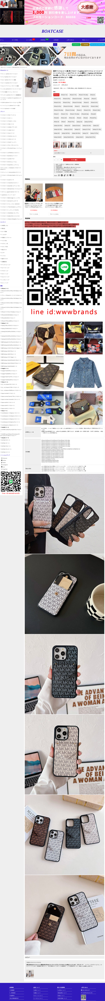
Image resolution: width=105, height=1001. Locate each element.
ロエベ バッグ (5, 273)
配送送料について (62, 993)
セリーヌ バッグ (5, 267)
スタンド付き (5, 246)
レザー (3, 252)
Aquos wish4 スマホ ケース (8, 402)
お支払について (62, 990)
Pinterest (4, 458)
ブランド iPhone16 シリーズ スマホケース (12, 295)
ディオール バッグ (6, 264)
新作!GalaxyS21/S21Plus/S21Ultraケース (11, 342)
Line (3, 467)
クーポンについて (38, 998)
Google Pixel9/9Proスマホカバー (9, 370)
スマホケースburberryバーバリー (10, 155)
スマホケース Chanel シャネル (9, 121)
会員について (37, 990)
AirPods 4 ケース (6, 452)
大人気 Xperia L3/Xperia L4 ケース (10, 425)
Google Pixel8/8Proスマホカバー (9, 373)
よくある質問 (101, 40)
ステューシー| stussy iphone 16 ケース (11, 172)
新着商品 (43, 40)
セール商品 (29, 40)
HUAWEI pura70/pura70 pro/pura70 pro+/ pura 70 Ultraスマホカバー (10, 434)
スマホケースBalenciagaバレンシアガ (11, 198)
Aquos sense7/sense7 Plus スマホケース (11, 396)
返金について (61, 995)
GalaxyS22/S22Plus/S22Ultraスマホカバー (12, 339)
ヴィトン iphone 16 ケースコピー (10, 74)
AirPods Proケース (6, 446)
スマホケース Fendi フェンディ (9, 142)
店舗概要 (12, 990)
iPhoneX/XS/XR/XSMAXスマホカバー (10, 315)
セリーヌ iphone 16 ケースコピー (10, 83)
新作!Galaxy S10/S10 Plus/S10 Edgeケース (12, 348)
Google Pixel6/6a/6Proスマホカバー (10, 379)
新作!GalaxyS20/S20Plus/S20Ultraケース (11, 345)
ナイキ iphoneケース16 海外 (8, 108)
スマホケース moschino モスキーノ (10, 182)
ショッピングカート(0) (98, 44)
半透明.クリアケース (6, 237)
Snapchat (4, 469)
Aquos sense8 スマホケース (8, 393)
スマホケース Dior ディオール (9, 115)
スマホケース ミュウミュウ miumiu (10, 210)
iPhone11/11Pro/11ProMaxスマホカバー (11, 312)
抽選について (37, 993)
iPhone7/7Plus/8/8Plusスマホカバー (10, 321)
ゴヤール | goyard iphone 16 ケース (10, 192)
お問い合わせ (70, 40)
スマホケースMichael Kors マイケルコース (17, 67)
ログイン (77, 44)
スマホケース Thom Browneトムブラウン (11, 207)
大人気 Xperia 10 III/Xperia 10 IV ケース (11, 416)
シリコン (4, 255)
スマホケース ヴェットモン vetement (11, 204)
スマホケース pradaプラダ (8, 158)
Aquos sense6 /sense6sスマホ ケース (11, 399)
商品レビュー (85, 40)
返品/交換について (62, 998)
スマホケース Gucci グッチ (8, 133)
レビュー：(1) (56, 84)
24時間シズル (5, 225)
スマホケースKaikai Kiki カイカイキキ (11, 216)
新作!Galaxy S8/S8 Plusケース (9, 354)
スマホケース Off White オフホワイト (11, 152)
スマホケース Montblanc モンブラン (10, 213)
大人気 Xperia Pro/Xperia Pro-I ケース (11, 422)
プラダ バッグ (5, 270)
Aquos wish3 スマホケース (8, 405)
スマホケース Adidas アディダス (9, 127)
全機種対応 (4, 261)
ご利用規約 (12, 993)
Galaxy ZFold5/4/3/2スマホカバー (10, 328)
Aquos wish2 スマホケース (8, 408)
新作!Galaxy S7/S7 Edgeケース (9, 357)
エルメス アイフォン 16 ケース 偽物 (10, 86)
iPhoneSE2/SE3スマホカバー (8, 318)
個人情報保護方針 (14, 998)
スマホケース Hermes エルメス (9, 136)
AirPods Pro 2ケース (6, 449)
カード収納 (4, 231)
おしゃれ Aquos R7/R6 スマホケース (10, 387)
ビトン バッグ (5, 282)
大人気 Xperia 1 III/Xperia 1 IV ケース (11, 413)
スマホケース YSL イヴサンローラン (10, 145)
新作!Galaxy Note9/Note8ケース (9, 366)
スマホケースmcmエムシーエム (9, 161)
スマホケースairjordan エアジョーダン (11, 186)
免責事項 (12, 995)
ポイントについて (38, 995)
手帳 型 (3, 228)
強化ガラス (4, 249)
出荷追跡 (56, 40)
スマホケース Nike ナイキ (8, 124)
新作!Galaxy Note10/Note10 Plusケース (11, 363)
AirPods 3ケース (5, 443)
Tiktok (3, 462)
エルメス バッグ (5, 276)
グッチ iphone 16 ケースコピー (9, 77)
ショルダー (4, 234)
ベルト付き (4, 240)
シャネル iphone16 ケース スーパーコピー (12, 89)
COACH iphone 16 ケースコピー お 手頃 (11, 102)
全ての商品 (15, 40)
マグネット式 (5, 243)
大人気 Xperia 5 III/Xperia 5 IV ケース (11, 419)
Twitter (3, 460)
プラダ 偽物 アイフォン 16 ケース (10, 92)
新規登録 (86, 44)
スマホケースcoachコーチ (8, 179)
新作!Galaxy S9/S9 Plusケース (9, 351)
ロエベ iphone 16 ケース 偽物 (9, 80)
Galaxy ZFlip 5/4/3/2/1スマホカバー (10, 325)
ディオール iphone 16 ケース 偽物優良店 (11, 95)
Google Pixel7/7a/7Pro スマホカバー (10, 376)
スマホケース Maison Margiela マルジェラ (12, 219)
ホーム (2, 40)
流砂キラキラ (5, 258)
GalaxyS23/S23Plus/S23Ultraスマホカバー (12, 336)
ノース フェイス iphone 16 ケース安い (11, 105)
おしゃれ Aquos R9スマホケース (9, 384)
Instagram (4, 464)
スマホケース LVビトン (7, 118)
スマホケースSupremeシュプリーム (10, 164)
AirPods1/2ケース (6, 440)
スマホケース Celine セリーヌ (9, 139)
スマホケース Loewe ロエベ (8, 130)
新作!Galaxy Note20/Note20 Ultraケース (11, 360)
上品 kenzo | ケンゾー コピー (9, 195)
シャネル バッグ (5, 279)
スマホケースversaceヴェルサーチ (10, 201)
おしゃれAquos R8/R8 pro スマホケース (11, 390)
